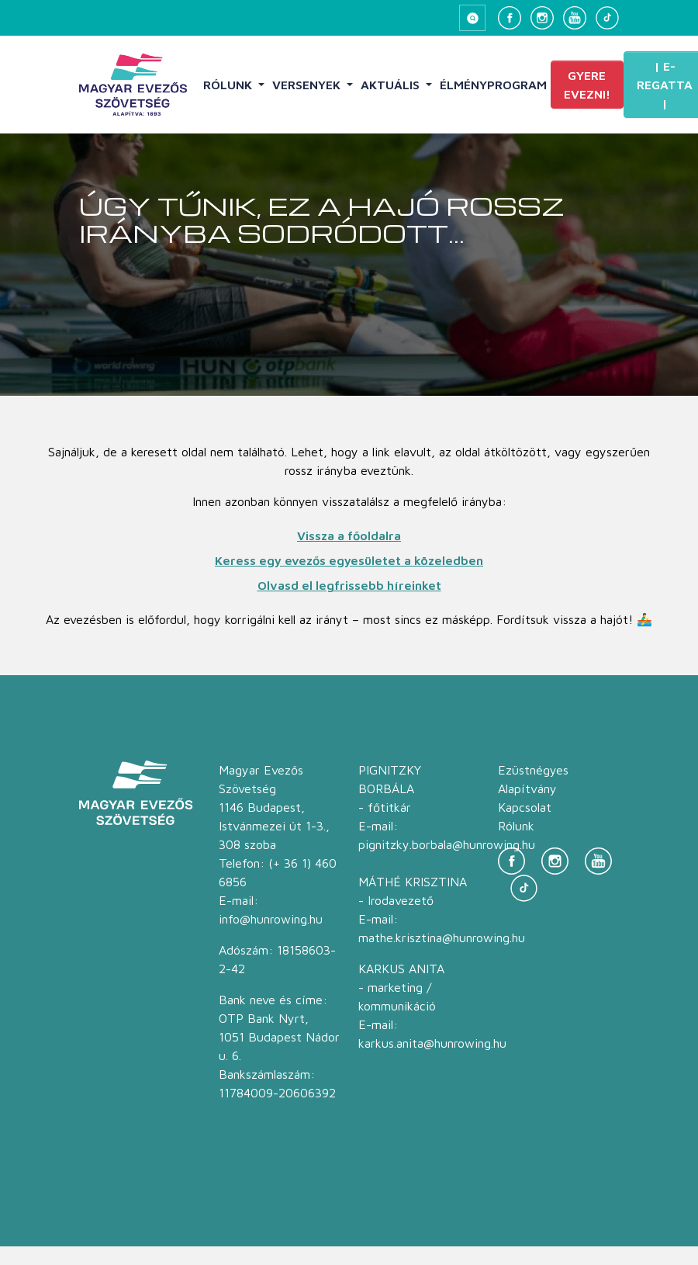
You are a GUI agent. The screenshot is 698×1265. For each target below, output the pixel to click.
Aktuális (392, 85)
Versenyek (308, 85)
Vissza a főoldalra (349, 535)
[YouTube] (574, 17)
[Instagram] (542, 17)
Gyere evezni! (587, 84)
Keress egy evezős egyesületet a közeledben (349, 560)
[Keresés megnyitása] (472, 18)
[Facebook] (509, 17)
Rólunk (229, 85)
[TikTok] (607, 17)
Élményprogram (493, 85)
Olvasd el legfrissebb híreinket (349, 585)
